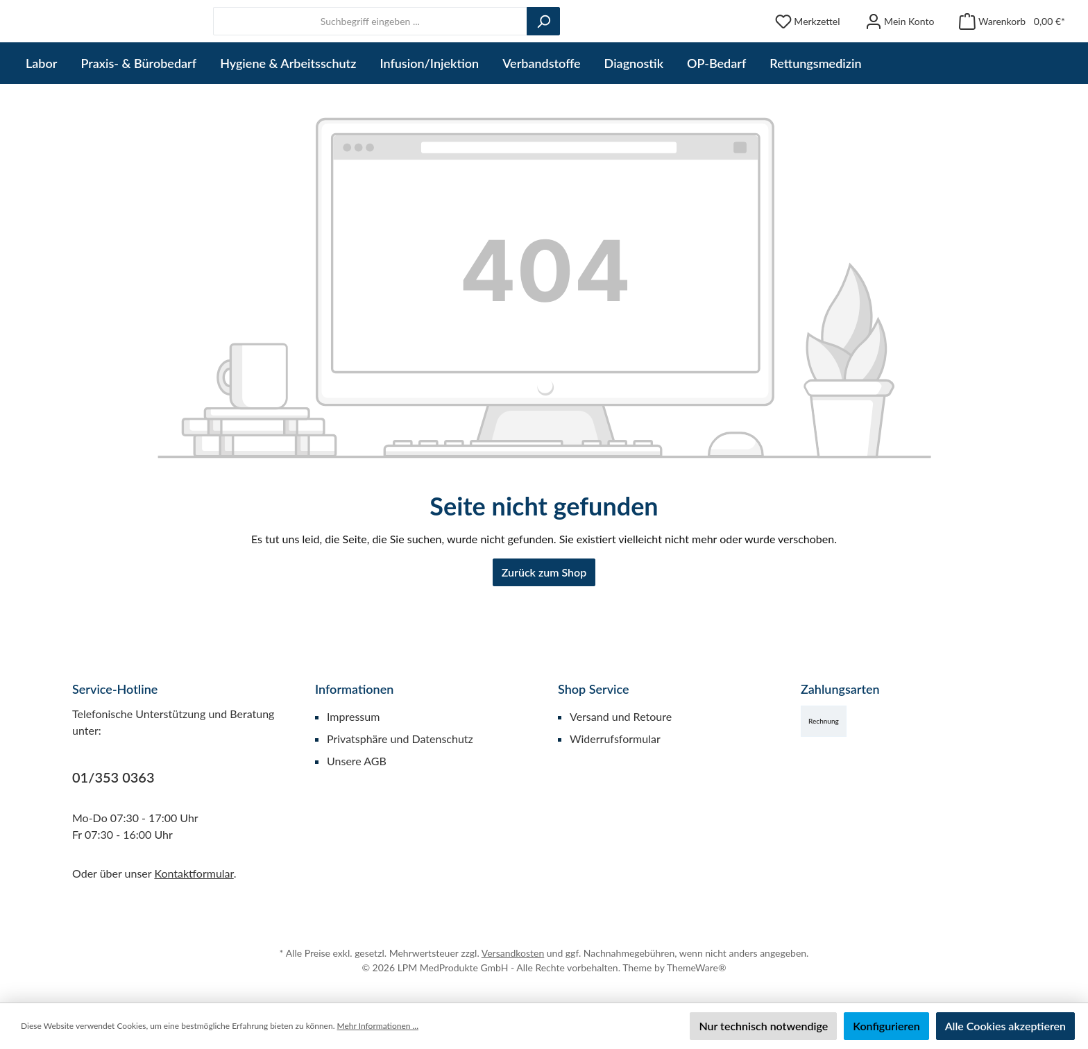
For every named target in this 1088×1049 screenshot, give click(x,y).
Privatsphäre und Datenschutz (400, 738)
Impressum (353, 716)
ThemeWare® (696, 967)
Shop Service (593, 689)
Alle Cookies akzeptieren (1005, 1025)
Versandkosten (513, 953)
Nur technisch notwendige (763, 1025)
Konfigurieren (886, 1025)
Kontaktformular (193, 873)
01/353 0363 (113, 777)
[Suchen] (664, 47)
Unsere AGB (356, 760)
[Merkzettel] (807, 47)
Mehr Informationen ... (377, 1026)
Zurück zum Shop (544, 624)
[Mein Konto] (900, 47)
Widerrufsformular (615, 738)
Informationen (354, 689)
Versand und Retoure (621, 716)
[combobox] (491, 47)
